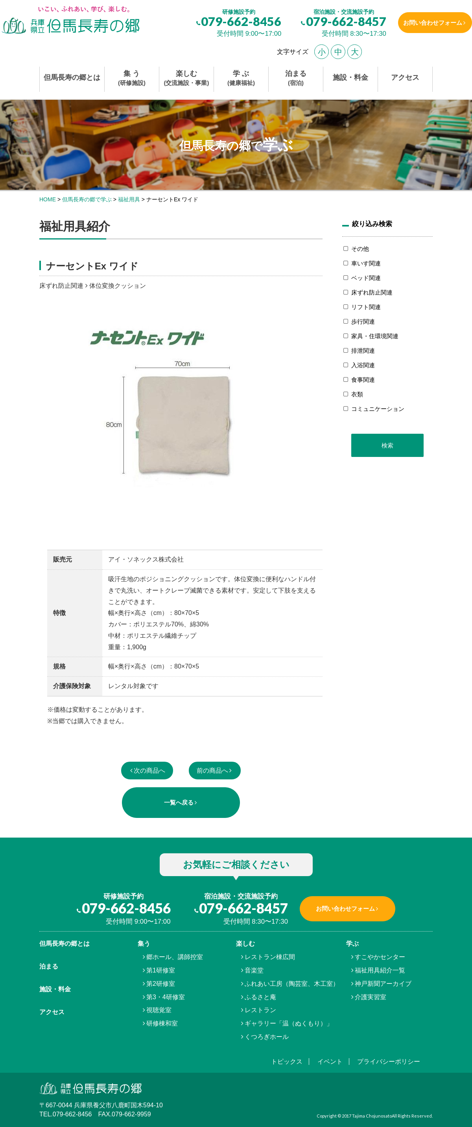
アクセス (405, 77)
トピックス (286, 1061)
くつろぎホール (267, 1036)
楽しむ (186, 78)
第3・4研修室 (165, 997)
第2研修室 (160, 983)
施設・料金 (350, 77)
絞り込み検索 (372, 224)
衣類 (357, 394)
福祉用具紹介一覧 (380, 970)
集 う (132, 78)
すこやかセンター (380, 957)
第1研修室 (160, 970)
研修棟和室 (162, 1023)
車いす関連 (366, 263)
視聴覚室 (158, 1010)
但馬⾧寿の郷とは (64, 943)
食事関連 (363, 379)
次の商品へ (149, 770)
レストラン (260, 1010)
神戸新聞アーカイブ (383, 983)
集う (144, 943)
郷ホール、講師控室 (174, 957)
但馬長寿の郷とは (72, 77)
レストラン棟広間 (270, 957)
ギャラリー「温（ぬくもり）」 (289, 1023)
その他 (360, 248)
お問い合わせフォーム (429, 22)
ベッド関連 (366, 277)
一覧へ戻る (179, 802)
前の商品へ (212, 770)
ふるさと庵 (260, 997)
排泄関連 (363, 350)
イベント (330, 1061)
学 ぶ (241, 78)
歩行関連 (363, 321)
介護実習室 (370, 997)
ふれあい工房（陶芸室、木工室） (292, 983)
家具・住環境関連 (374, 336)
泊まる (295, 78)
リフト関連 (366, 307)
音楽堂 (254, 970)
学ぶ (352, 943)
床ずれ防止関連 (372, 292)
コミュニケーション (377, 408)
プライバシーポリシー (388, 1061)
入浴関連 (363, 365)
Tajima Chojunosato (372, 1115)
